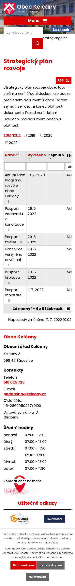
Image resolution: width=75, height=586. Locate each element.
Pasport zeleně (14, 239)
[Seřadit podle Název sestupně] (19, 155)
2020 (48, 135)
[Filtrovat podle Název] (15, 167)
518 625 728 (14, 382)
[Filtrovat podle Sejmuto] (56, 167)
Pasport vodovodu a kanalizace (14, 219)
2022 (13, 142)
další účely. (52, 542)
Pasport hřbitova (12, 277)
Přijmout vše (23, 565)
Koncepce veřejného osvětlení (13, 257)
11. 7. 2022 (36, 289)
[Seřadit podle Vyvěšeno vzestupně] (30, 158)
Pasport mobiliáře (13, 294)
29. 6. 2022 (32, 211)
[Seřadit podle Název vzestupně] (19, 153)
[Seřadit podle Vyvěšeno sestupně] (30, 160)
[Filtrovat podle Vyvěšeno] (36, 167)
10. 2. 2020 (36, 174)
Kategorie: (12, 135)
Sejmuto (56, 155)
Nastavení (37, 577)
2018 (31, 135)
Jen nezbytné (50, 565)
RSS (63, 80)
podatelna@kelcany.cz (25, 393)
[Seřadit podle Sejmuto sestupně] (50, 160)
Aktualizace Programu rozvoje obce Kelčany (15, 187)
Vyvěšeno (37, 155)
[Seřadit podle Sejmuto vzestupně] (50, 158)
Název (11, 155)
